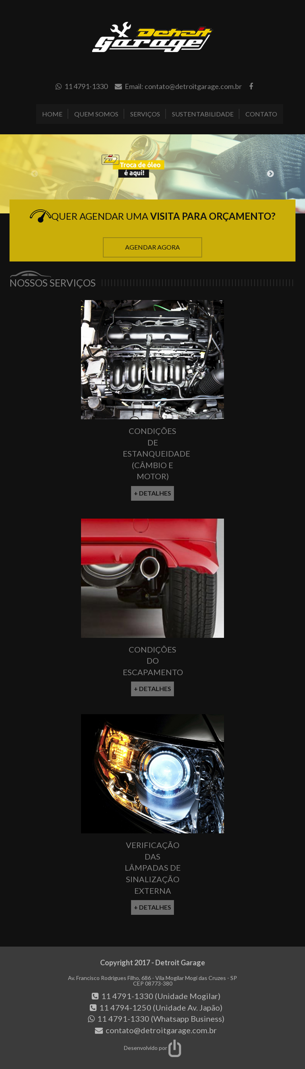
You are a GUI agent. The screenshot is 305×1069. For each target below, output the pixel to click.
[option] (152, 174)
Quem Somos (96, 114)
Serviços (145, 114)
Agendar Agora (152, 247)
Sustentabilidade (203, 114)
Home (52, 114)
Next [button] (270, 174)
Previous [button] (35, 174)
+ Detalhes (152, 493)
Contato (261, 114)
